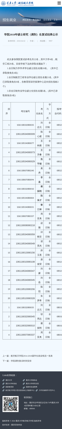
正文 (56, 20)
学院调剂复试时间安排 (21, 361)
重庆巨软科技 (16, 425)
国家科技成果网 (31, 387)
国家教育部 (10, 387)
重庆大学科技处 (11, 383)
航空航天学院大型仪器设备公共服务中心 (20, 390)
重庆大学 (9, 380)
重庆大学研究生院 (32, 383)
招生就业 (47, 20)
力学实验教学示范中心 (47, 390)
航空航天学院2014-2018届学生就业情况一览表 (32, 356)
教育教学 (37, 20)
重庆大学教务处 (31, 380)
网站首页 (26, 20)
